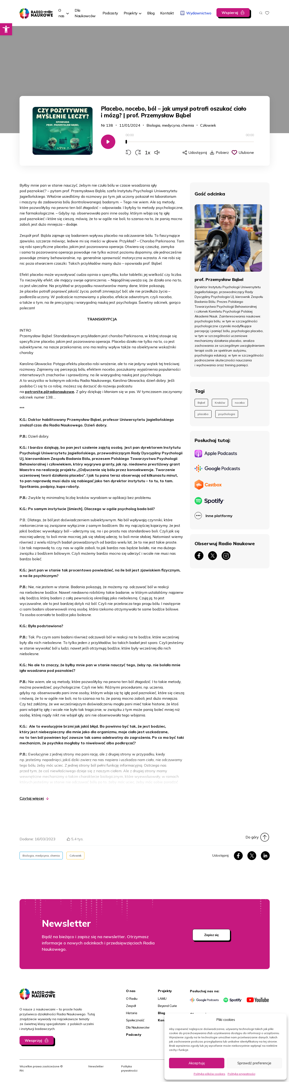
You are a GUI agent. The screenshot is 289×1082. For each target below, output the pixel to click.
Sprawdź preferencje (254, 1063)
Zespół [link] (131, 1006)
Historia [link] (131, 1013)
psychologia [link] (226, 414)
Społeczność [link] (135, 1020)
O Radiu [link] (131, 998)
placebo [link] (203, 414)
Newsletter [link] (95, 1066)
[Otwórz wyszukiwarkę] (260, 13)
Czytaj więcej (32, 798)
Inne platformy (219, 515)
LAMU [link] (162, 998)
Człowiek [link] (208, 125)
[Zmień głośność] (157, 152)
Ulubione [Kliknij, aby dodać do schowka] (246, 152)
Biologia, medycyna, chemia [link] (170, 125)
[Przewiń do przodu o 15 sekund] (138, 152)
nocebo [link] (240, 402)
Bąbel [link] (201, 402)
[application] (190, 144)
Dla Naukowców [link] (137, 1027)
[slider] (190, 141)
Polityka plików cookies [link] (209, 1073)
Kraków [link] (220, 402)
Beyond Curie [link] (167, 1006)
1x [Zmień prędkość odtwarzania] (147, 152)
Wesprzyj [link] (33, 1040)
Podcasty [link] (133, 1035)
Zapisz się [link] (211, 935)
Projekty (131, 13)
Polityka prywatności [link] (241, 1073)
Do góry (252, 837)
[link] (6, 29)
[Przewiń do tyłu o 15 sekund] (128, 152)
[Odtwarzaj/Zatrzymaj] (108, 142)
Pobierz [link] (222, 152)
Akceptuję (197, 1063)
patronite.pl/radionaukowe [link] (49, 391)
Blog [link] (161, 1013)
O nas (61, 13)
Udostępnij (197, 152)
